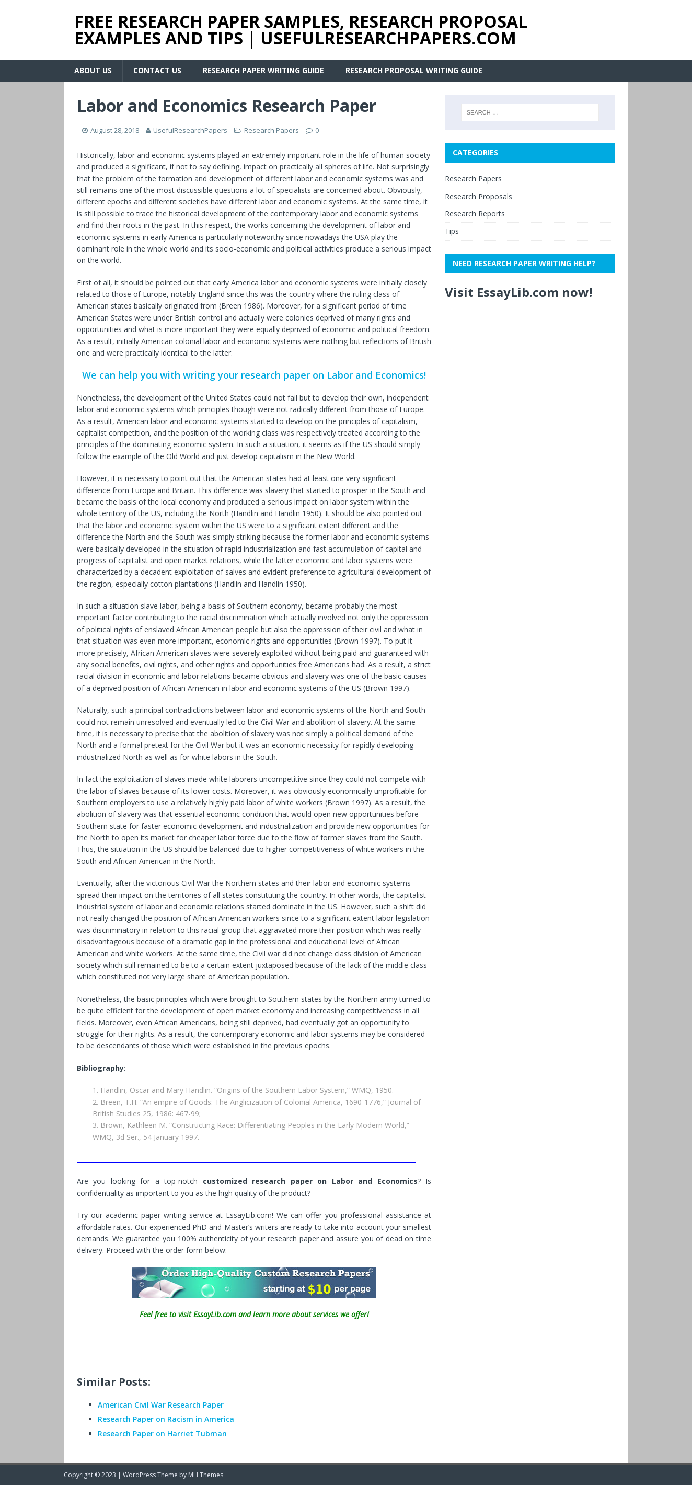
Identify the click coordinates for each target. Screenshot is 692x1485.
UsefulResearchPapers (190, 130)
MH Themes (205, 1474)
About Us (93, 70)
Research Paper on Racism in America (166, 1419)
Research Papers (271, 130)
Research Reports (475, 214)
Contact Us (157, 70)
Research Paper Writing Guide (263, 70)
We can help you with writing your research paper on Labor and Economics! (254, 375)
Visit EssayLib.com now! (518, 292)
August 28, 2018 (114, 130)
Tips (452, 231)
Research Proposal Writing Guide (413, 70)
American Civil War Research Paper (161, 1405)
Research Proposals (478, 196)
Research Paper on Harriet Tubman (162, 1433)
